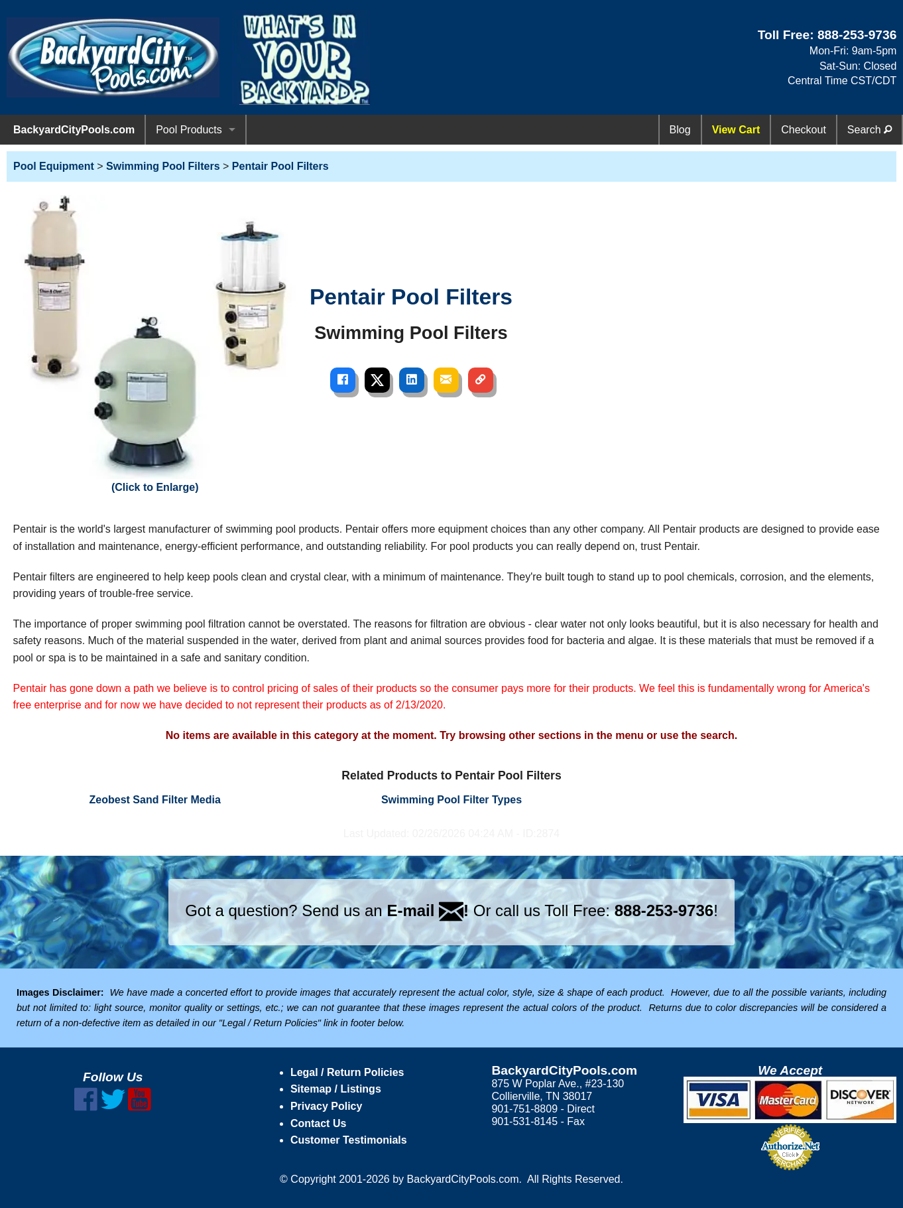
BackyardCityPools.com (74, 129)
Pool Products (189, 129)
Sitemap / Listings (335, 1089)
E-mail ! (428, 910)
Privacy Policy (326, 1106)
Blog (680, 129)
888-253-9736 (857, 35)
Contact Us (318, 1123)
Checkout (803, 129)
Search (869, 129)
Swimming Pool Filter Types (451, 799)
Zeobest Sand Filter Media (155, 799)
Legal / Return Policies (347, 1072)
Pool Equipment (53, 166)
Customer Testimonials (348, 1140)
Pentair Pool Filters (280, 166)
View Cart (736, 129)
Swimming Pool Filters (163, 166)
